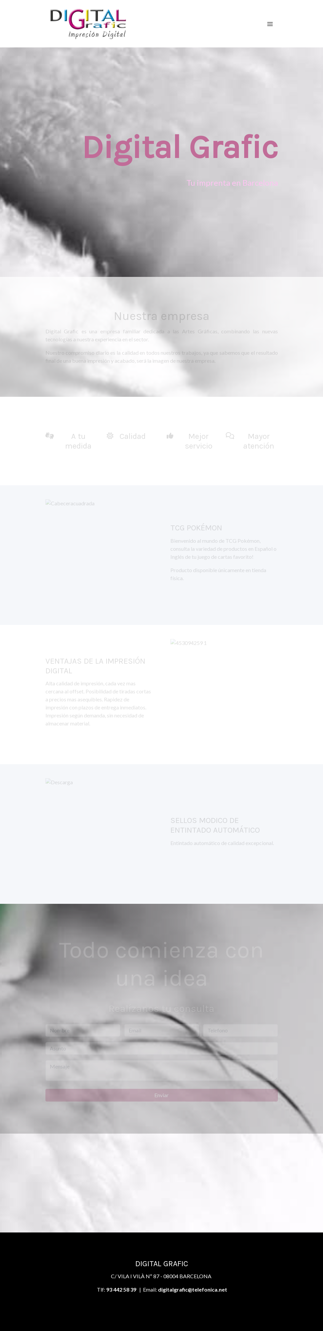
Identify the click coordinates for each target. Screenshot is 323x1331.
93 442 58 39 (121, 1289)
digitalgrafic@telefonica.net (192, 1289)
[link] (88, 24)
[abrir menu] (270, 23)
